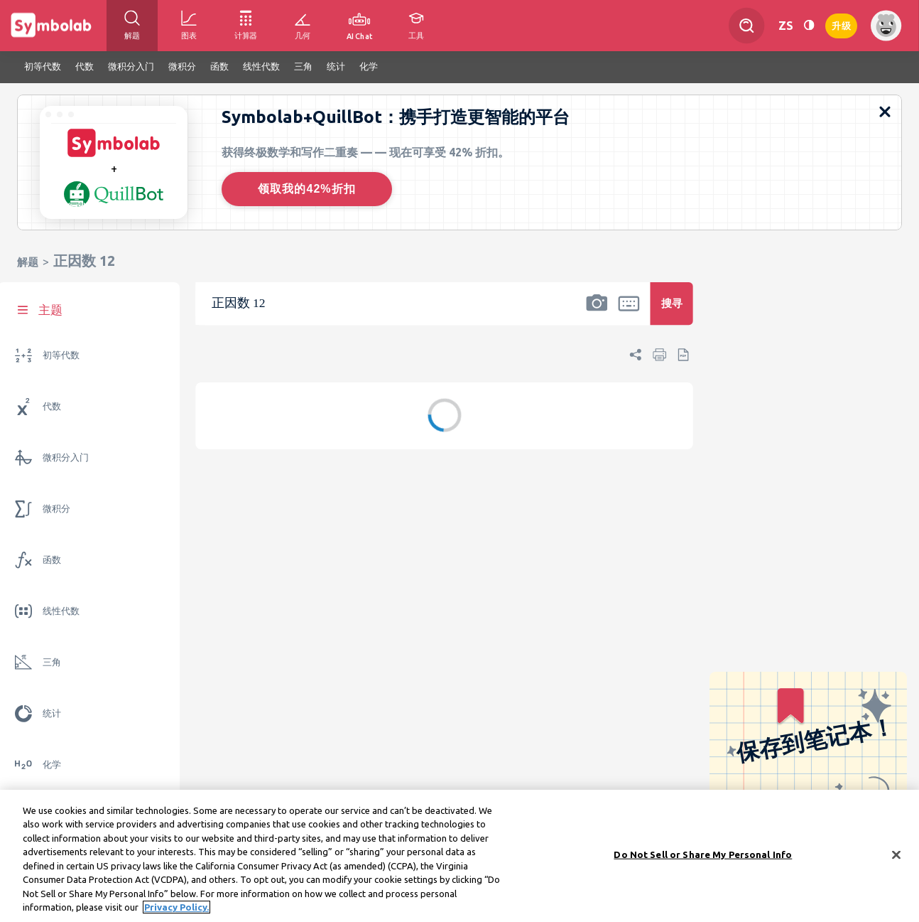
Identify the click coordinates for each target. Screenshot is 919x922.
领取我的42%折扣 (306, 189)
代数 (52, 406)
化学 (52, 764)
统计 (52, 713)
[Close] (896, 856)
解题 (27, 262)
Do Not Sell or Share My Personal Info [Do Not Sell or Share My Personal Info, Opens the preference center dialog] (703, 857)
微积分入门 (66, 457)
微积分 (56, 508)
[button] (596, 312)
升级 (841, 24)
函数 (52, 559)
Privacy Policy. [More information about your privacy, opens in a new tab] (176, 909)
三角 (52, 662)
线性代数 (61, 611)
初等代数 (61, 355)
